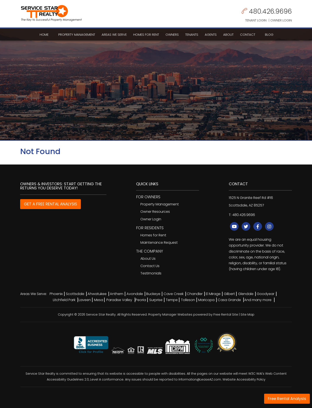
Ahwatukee (97, 293)
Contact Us (149, 265)
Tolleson (188, 299)
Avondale (135, 293)
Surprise (155, 299)
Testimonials (150, 273)
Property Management (76, 34)
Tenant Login (255, 20)
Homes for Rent (146, 34)
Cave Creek (174, 293)
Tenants (191, 34)
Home (44, 34)
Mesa (98, 299)
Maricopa (206, 299)
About (228, 34)
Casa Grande (229, 299)
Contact (247, 34)
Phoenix (56, 293)
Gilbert (229, 293)
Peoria (140, 299)
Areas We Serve (114, 34)
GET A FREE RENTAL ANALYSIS (50, 204)
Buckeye (153, 293)
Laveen (85, 299)
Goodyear (265, 293)
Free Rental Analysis (287, 398)
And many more (257, 299)
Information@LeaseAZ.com (200, 379)
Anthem (116, 293)
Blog (269, 34)
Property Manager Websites (170, 314)
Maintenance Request (159, 242)
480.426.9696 (270, 11)
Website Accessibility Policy (244, 379)
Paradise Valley (119, 299)
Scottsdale (75, 293)
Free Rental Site (225, 314)
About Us (148, 258)
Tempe (172, 299)
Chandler (195, 293)
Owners (172, 34)
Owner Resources (155, 211)
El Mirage (213, 293)
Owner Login (281, 20)
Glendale (246, 293)
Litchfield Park (64, 299)
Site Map (247, 314)
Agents (211, 34)
